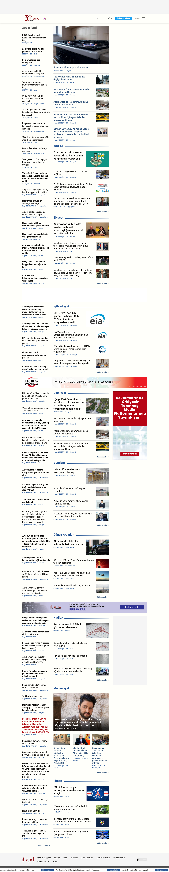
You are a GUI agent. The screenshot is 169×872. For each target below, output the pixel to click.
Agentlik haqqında (44, 858)
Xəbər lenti (29, 27)
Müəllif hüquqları (103, 858)
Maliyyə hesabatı (60, 858)
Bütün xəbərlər (102, 212)
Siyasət (58, 217)
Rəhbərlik (74, 858)
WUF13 (58, 146)
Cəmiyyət (59, 393)
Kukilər (55, 862)
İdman (57, 780)
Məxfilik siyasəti (43, 862)
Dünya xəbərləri (63, 534)
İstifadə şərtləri (119, 858)
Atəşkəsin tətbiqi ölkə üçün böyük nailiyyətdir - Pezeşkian (95, 870)
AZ (109, 18)
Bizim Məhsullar (87, 858)
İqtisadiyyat (61, 306)
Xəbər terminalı (123, 18)
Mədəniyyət (61, 688)
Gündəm (59, 462)
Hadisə (58, 617)
